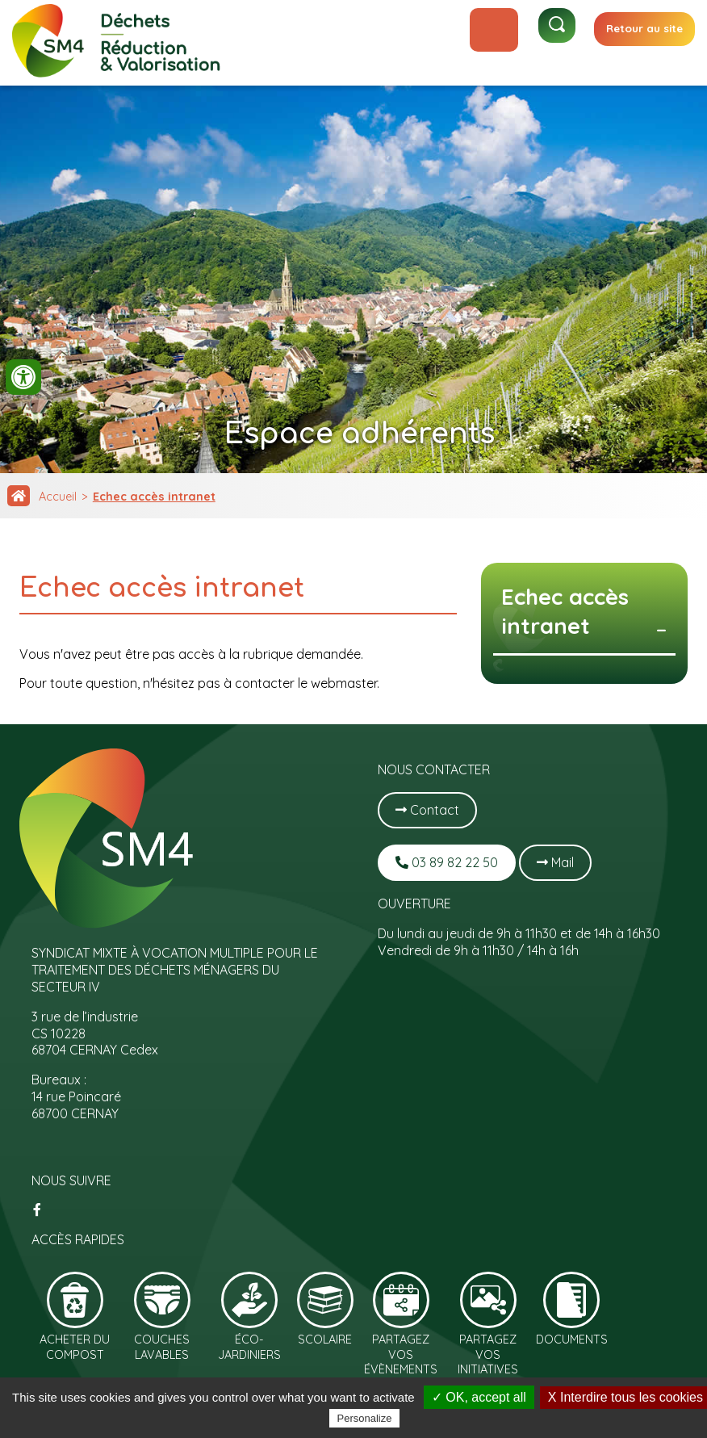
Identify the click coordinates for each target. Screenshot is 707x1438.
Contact (427, 810)
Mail (555, 862)
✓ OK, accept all (479, 1397)
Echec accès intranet (154, 496)
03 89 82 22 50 (446, 862)
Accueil (58, 496)
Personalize (364, 1418)
